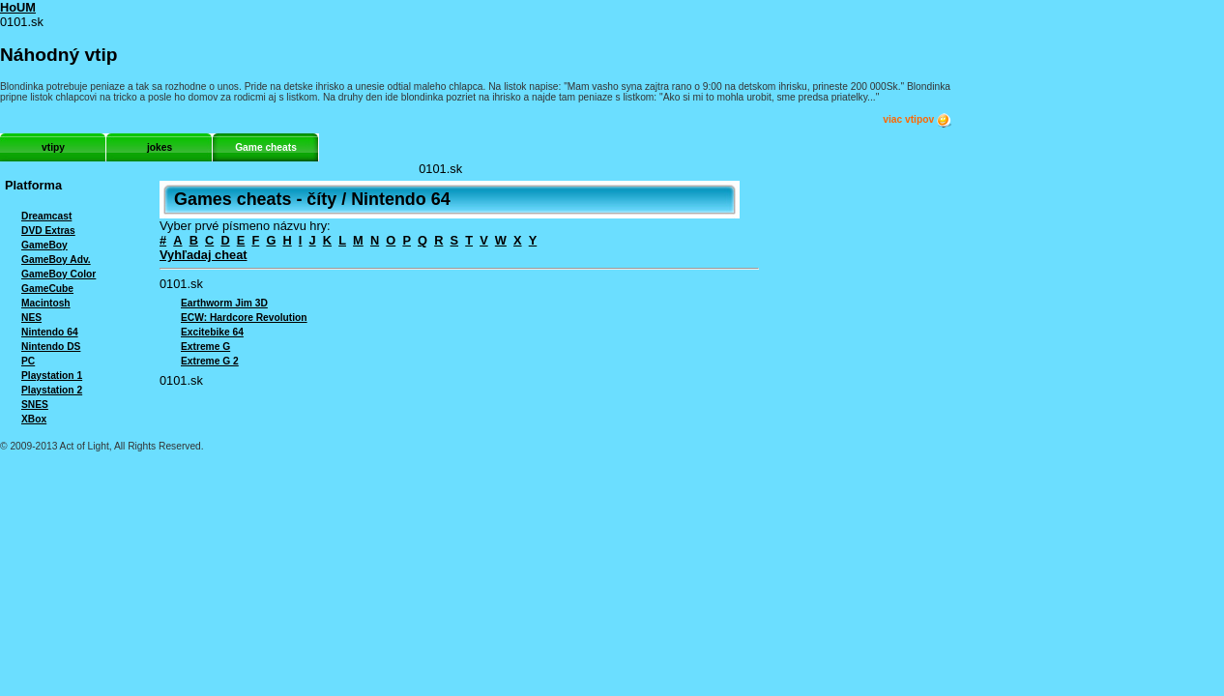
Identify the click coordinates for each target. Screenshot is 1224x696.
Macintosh (46, 303)
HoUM (18, 7)
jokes (159, 147)
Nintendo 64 (49, 332)
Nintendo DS (50, 346)
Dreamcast (46, 216)
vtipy (53, 147)
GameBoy (44, 245)
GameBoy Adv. (56, 259)
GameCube (47, 288)
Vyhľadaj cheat (204, 254)
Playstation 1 (51, 375)
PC (28, 361)
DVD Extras (48, 230)
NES (31, 317)
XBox (33, 419)
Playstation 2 (51, 390)
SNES (34, 404)
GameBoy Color (58, 274)
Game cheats (266, 147)
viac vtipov (917, 120)
